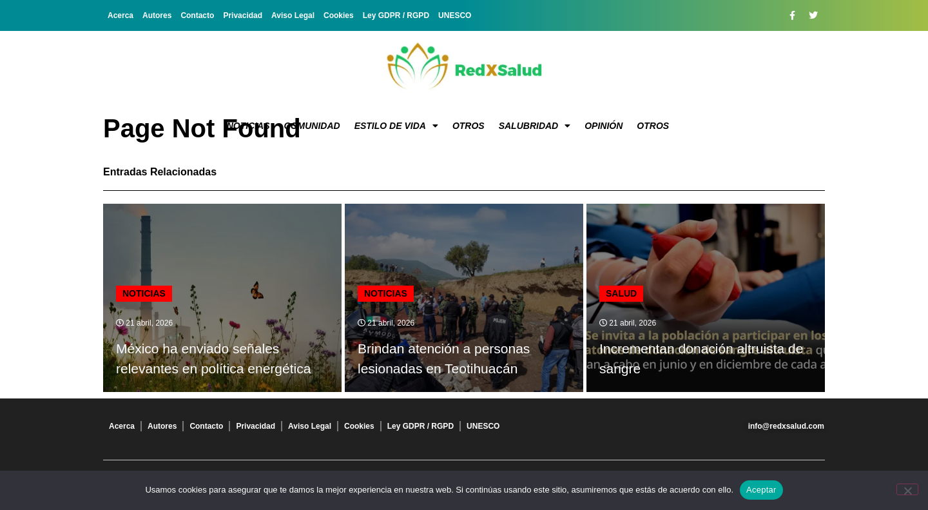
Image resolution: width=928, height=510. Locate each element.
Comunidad (312, 126)
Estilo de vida (396, 126)
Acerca (120, 15)
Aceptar (761, 490)
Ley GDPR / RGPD (396, 15)
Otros (468, 126)
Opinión (604, 126)
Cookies (339, 15)
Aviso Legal (292, 15)
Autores (156, 15)
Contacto (197, 15)
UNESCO (454, 15)
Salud (621, 293)
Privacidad (242, 15)
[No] (907, 489)
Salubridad (535, 126)
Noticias (248, 126)
